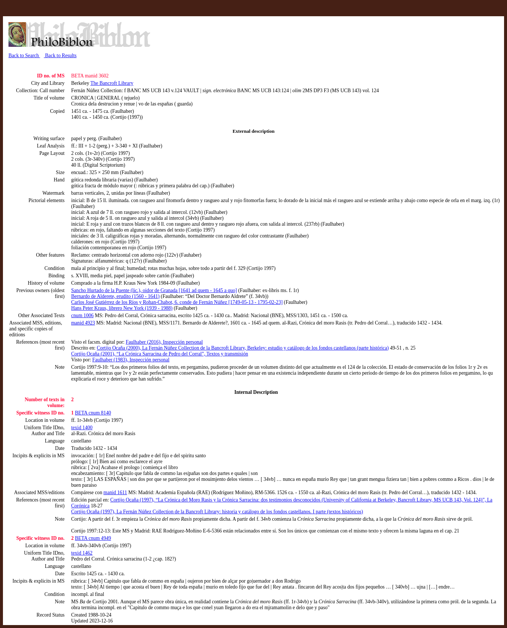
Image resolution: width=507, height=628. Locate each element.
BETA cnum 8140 (93, 413)
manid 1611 (115, 492)
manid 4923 (83, 323)
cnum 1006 (82, 315)
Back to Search (24, 55)
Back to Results (60, 55)
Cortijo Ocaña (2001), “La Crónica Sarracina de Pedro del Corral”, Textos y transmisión (159, 354)
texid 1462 (82, 553)
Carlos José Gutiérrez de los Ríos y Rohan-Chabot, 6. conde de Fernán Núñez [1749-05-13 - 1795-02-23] (176, 302)
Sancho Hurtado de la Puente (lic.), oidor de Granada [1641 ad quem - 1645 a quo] (154, 290)
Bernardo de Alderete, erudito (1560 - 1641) (115, 296)
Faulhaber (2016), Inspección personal (164, 342)
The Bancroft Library (111, 83)
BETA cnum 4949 (93, 538)
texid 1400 (82, 427)
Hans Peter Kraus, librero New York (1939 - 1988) (122, 308)
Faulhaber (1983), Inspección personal (130, 359)
